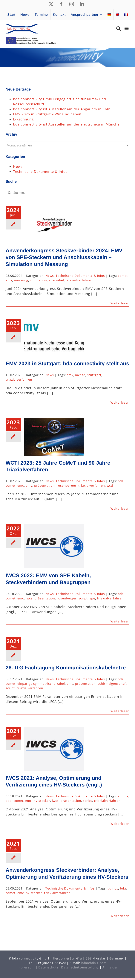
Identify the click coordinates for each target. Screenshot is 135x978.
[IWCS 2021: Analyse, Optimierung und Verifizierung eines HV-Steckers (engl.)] (54, 749)
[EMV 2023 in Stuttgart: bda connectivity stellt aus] (54, 337)
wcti (110, 485)
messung (21, 280)
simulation (38, 280)
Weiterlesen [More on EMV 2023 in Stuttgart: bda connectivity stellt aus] (120, 402)
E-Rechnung (23, 119)
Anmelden (110, 967)
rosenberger (66, 485)
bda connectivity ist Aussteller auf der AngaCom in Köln (62, 109)
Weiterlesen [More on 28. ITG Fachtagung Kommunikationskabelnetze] (120, 711)
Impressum (26, 967)
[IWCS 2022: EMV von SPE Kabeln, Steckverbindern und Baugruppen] (54, 546)
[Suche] (9, 192)
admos (123, 796)
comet (123, 276)
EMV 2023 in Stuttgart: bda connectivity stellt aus (67, 363)
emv (9, 280)
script (83, 598)
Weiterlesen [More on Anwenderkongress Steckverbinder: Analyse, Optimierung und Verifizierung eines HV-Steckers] (120, 916)
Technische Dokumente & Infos (80, 276)
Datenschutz (48, 967)
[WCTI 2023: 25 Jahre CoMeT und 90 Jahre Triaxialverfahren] (54, 437)
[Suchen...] (67, 192)
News (49, 276)
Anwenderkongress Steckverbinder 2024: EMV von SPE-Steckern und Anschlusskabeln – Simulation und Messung (64, 257)
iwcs (29, 598)
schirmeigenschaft (112, 684)
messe (80, 375)
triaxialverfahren (79, 280)
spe (92, 598)
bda (121, 481)
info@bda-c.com (93, 963)
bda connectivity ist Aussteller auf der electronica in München (67, 124)
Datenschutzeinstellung (80, 967)
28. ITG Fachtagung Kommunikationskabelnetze (66, 668)
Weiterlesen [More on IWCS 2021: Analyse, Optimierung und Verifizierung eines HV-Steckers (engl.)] (120, 824)
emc (20, 485)
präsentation (44, 485)
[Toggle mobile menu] (127, 28)
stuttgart (94, 375)
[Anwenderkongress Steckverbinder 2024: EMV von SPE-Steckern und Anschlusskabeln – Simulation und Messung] (54, 225)
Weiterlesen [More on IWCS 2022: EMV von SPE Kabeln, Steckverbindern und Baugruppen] (120, 621)
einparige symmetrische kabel (41, 684)
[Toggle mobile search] (118, 28)
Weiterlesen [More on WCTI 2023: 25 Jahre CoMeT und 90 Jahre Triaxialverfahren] (120, 508)
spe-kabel (56, 280)
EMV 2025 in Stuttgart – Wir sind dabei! (47, 114)
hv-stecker (42, 801)
